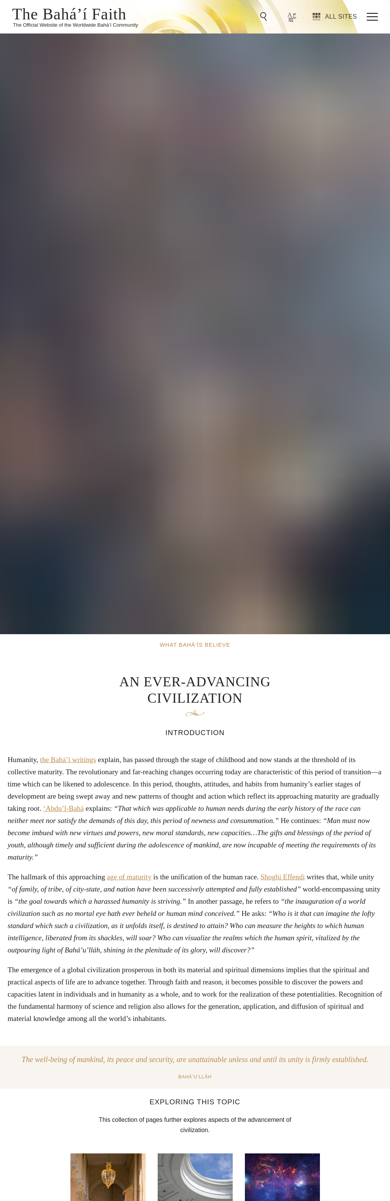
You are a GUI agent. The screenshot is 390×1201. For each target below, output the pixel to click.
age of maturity (129, 877)
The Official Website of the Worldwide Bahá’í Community (75, 25)
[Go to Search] (265, 17)
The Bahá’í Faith (69, 13)
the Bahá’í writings (68, 760)
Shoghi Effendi (283, 877)
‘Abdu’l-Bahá (63, 808)
